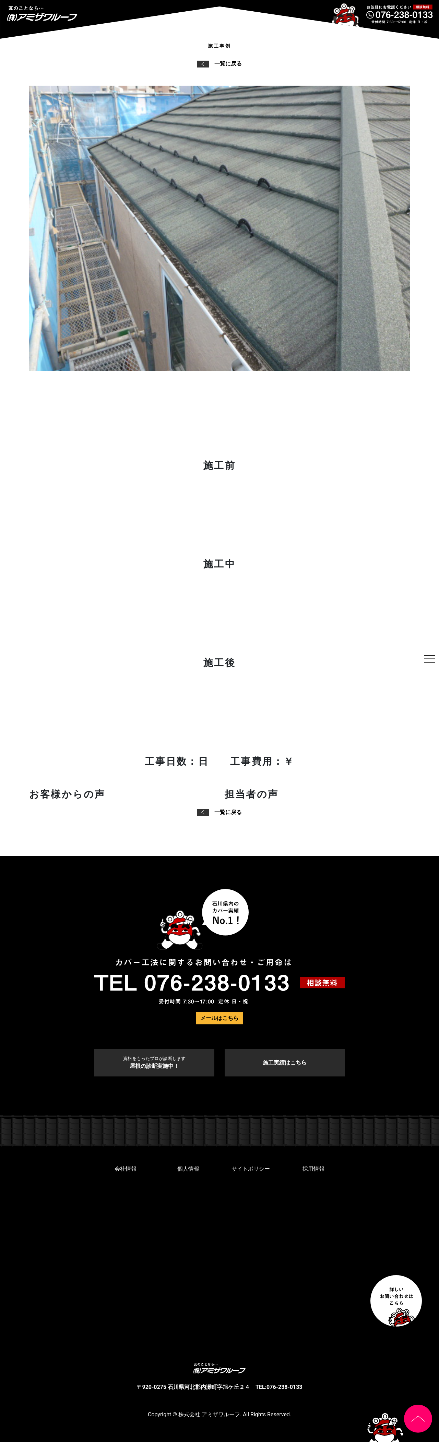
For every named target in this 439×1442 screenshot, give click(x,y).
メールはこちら (219, 1018)
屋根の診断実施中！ (154, 1062)
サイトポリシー (251, 1169)
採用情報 (313, 1169)
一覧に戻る (219, 63)
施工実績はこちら (285, 1062)
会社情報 (126, 1169)
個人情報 (188, 1169)
